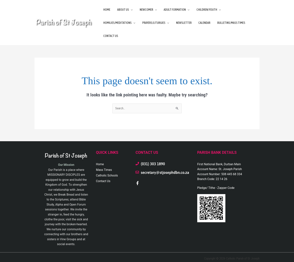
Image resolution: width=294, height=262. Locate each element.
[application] (129, 9)
